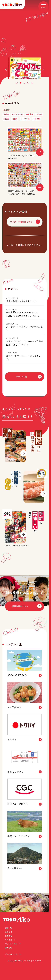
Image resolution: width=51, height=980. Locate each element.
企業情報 (8, 955)
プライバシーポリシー (13, 965)
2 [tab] (21, 83)
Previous (6, 69)
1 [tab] (17, 83)
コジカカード (32, 955)
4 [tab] (28, 83)
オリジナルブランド (13, 959)
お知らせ (30, 951)
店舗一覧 (8, 951)
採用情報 (30, 959)
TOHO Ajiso (16, 943)
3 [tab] (24, 83)
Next (42, 69)
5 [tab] (32, 83)
